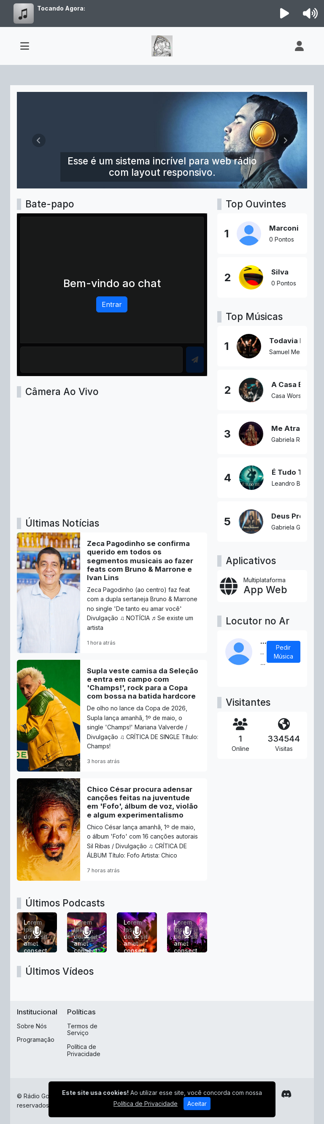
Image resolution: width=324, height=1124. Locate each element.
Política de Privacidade (83, 1050)
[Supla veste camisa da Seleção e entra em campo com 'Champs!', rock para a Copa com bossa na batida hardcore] (112, 716)
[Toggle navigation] (24, 46)
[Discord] (286, 1094)
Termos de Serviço (82, 1029)
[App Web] (262, 586)
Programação (35, 1039)
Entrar (112, 304)
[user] (299, 46)
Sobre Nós (32, 1026)
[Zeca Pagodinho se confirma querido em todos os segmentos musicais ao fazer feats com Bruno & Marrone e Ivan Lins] (112, 592)
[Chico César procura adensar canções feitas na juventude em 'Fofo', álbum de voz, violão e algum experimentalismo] (112, 829)
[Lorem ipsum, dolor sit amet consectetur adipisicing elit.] (37, 932)
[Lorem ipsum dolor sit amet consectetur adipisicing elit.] (187, 932)
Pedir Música (283, 652)
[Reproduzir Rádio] (285, 13)
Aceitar (197, 1103)
